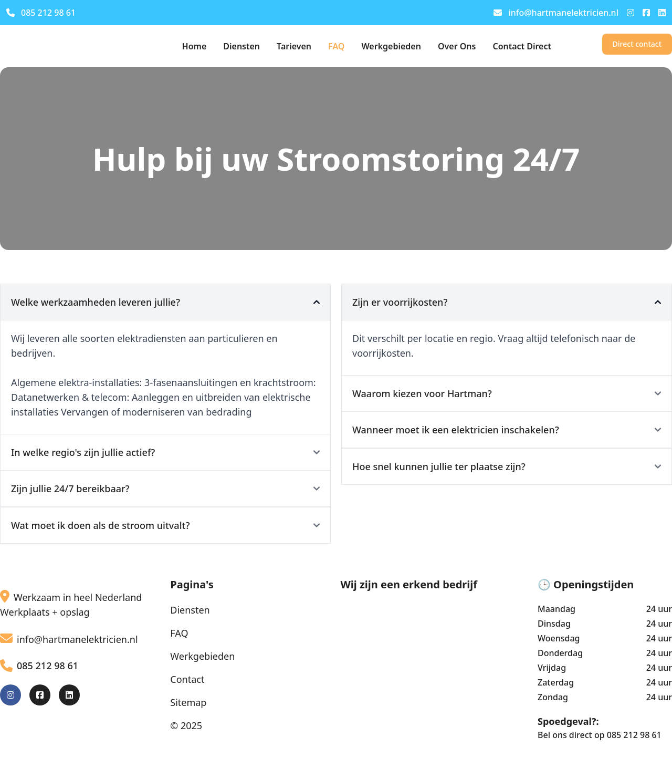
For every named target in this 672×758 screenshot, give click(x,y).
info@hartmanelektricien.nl (556, 12)
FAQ (336, 46)
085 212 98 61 (41, 12)
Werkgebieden (391, 46)
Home (194, 46)
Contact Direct (521, 46)
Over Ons (457, 46)
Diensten (241, 46)
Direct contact (637, 44)
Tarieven (294, 46)
